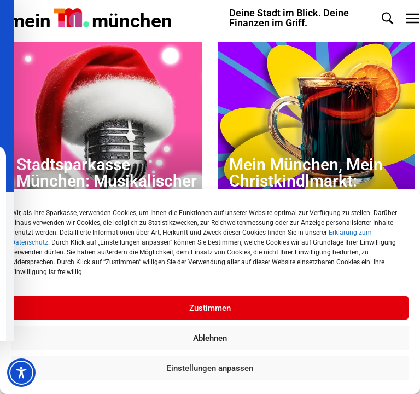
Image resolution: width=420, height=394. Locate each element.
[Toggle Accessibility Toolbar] (21, 373)
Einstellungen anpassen (210, 368)
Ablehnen (210, 338)
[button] (387, 18)
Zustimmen (210, 308)
